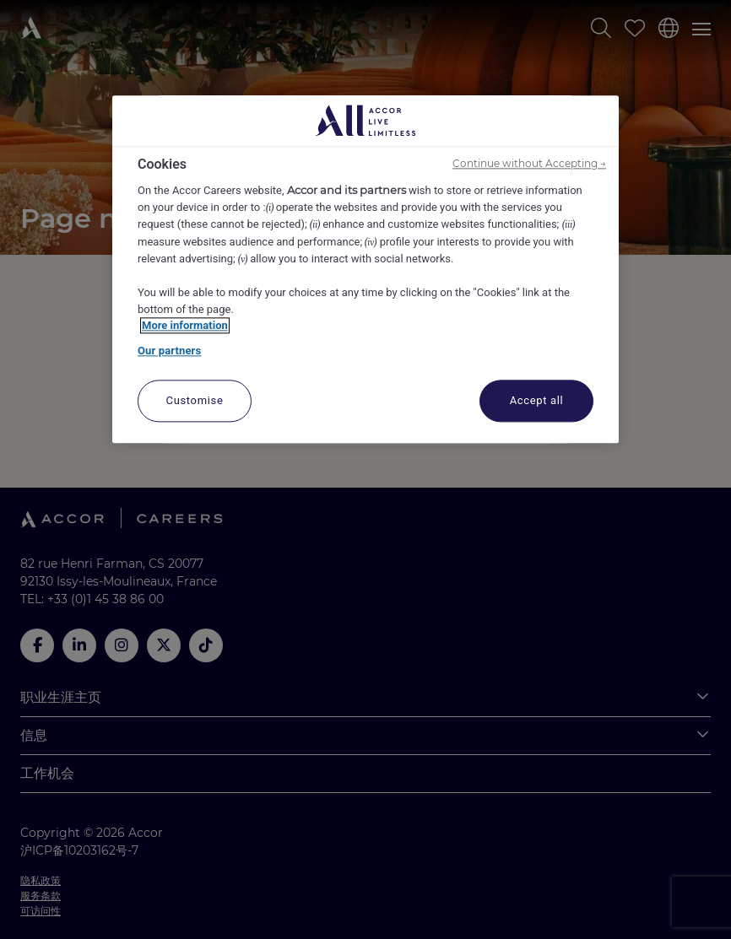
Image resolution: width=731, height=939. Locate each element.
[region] (365, 269)
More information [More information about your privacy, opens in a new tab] (185, 326)
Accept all (537, 401)
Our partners (169, 350)
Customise (195, 401)
